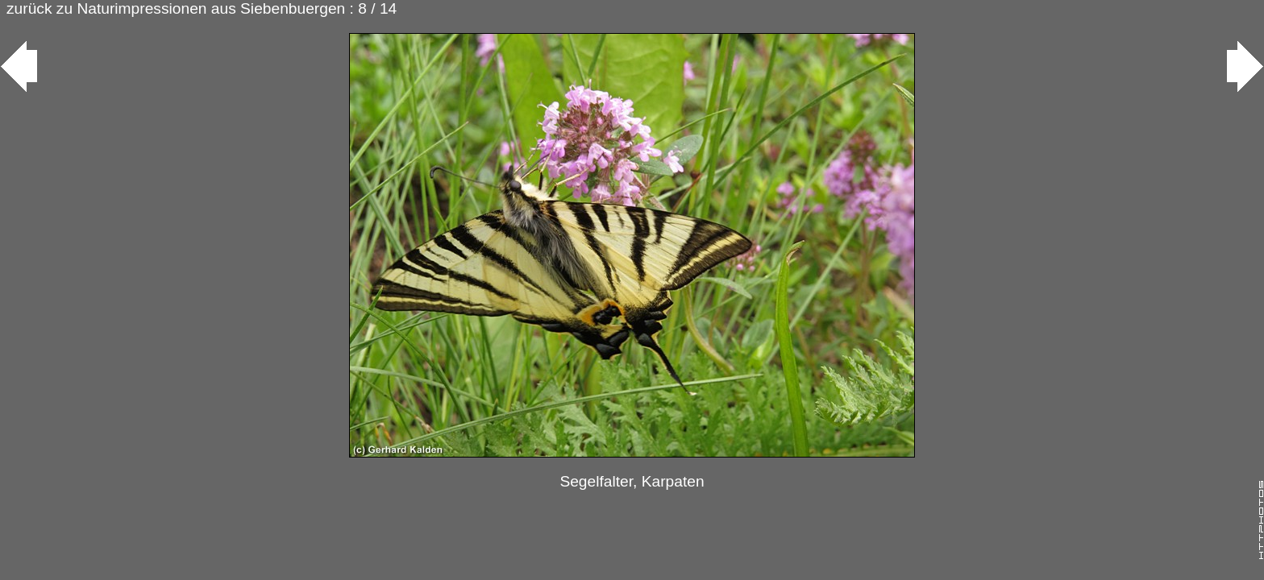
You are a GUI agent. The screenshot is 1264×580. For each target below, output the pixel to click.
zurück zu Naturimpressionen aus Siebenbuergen (175, 8)
